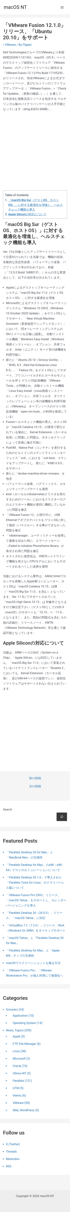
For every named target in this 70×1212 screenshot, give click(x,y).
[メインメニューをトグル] (62, 7)
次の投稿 (35, 786)
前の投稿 (35, 778)
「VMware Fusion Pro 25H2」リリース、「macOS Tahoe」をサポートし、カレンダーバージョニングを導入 (36, 900)
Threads (11, 1151)
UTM (16, 1088)
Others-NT (19, 1073)
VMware (10, 44)
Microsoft (19, 1058)
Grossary (12, 1009)
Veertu (17, 1095)
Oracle (17, 1066)
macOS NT (15, 7)
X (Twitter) (13, 1144)
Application (20, 1015)
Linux (16, 1051)
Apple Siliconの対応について (27, 214)
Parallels (18, 1080)
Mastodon (12, 1159)
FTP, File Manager (24, 1044)
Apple (16, 1036)
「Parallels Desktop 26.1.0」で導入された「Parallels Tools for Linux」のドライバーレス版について (35, 882)
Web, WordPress (23, 1110)
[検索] (62, 817)
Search (7, 809)
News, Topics (15, 1030)
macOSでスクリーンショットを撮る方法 (33, 963)
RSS (8, 1166)
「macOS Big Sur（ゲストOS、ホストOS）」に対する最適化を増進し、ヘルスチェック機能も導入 (35, 204)
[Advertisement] (35, 151)
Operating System (24, 1023)
